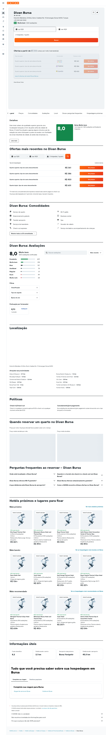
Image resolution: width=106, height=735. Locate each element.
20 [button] (40, 61)
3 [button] (26, 52)
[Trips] (3, 44)
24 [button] (26, 66)
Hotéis (21, 698)
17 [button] (26, 61)
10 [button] (26, 57)
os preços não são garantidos (49, 676)
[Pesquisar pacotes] (3, 21)
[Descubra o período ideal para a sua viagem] (3, 35)
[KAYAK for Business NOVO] (3, 39)
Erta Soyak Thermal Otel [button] (18, 500)
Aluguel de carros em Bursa (22, 659)
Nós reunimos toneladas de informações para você (57, 685)
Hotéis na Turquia (40, 698)
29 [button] (50, 66)
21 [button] (45, 61)
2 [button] (70, 47)
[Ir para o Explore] (3, 27)
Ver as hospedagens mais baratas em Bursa (89, 518)
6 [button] (40, 52)
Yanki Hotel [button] (37, 543)
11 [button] (31, 57)
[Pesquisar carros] (3, 17)
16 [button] (22, 61)
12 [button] (36, 57)
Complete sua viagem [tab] (19, 647)
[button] (3, 3)
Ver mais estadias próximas (94, 474)
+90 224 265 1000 (20, 20)
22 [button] (50, 61)
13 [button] (40, 57)
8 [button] (49, 52)
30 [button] (22, 71)
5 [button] (35, 52)
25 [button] (31, 66)
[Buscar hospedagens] (3, 13)
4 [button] (31, 52)
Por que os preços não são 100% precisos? (57, 688)
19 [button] (36, 61)
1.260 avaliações (31, 23)
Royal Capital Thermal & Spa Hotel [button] (91, 543)
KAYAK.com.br (13, 698)
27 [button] (40, 66)
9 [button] (70, 52)
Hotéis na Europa (29, 698)
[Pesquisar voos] (3, 9)
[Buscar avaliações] (67, 252)
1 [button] (49, 47)
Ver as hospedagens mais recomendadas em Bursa (87, 559)
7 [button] (45, 52)
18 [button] (31, 61)
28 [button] (45, 66)
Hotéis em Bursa (47, 659)
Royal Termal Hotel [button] (63, 500)
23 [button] (22, 66)
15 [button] (50, 57)
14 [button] (45, 57)
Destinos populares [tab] (35, 647)
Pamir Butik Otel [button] (15, 543)
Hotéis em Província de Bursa (55, 698)
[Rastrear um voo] (3, 31)
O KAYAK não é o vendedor (57, 682)
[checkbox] (19, 310)
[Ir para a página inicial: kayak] (13, 3)
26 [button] (36, 66)
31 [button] (26, 71)
